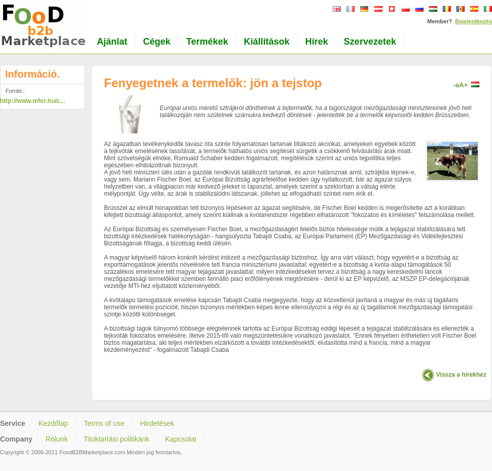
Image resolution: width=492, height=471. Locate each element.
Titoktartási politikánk (116, 439)
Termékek (207, 42)
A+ (463, 85)
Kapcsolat (180, 439)
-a (456, 85)
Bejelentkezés (473, 21)
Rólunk (57, 439)
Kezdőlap (53, 423)
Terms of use (104, 423)
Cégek (156, 42)
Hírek (316, 42)
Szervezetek (370, 42)
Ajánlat (112, 42)
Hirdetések (157, 423)
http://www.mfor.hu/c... (32, 100)
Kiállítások (267, 42)
